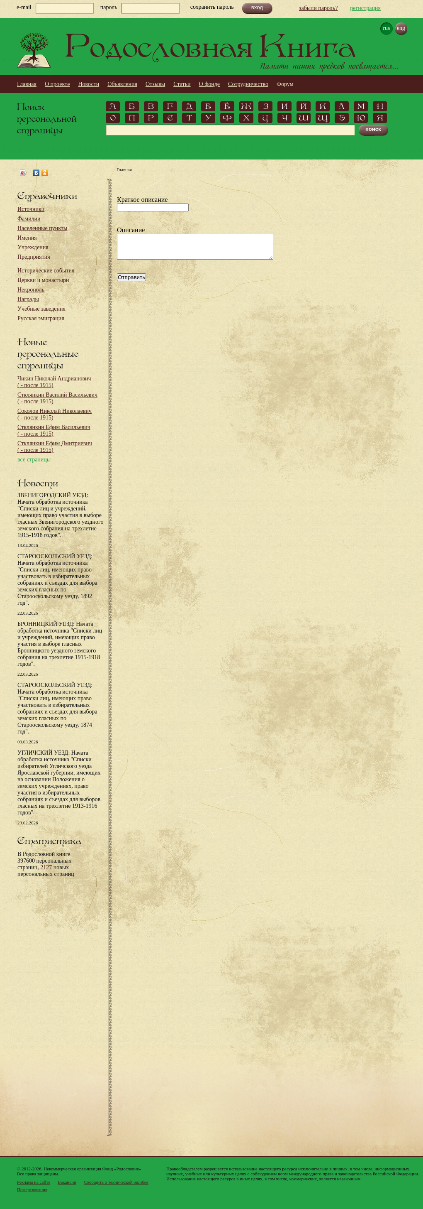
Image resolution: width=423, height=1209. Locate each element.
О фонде (209, 84)
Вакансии (67, 1182)
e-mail (24, 7)
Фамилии (29, 219)
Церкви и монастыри (43, 280)
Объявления (122, 84)
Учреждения (33, 247)
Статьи (181, 84)
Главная (26, 84)
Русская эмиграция (40, 318)
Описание (131, 229)
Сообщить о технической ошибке (116, 1182)
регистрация (365, 8)
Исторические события (45, 270)
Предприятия (33, 257)
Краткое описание (142, 199)
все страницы (34, 459)
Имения (27, 238)
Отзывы (155, 84)
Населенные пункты (42, 228)
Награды (28, 299)
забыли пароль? (318, 8)
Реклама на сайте (33, 1182)
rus (386, 28)
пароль (108, 7)
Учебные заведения (41, 309)
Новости (88, 84)
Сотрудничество (248, 84)
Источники (30, 209)
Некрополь (30, 290)
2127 (46, 867)
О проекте (57, 84)
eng (401, 28)
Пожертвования (32, 1189)
